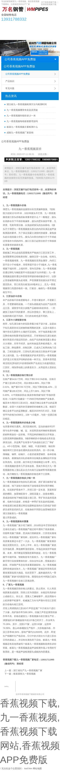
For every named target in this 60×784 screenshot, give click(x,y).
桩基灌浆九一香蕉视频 (24, 673)
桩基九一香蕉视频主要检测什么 (22, 127)
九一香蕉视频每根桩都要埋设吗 (22, 121)
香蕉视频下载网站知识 (14, 30)
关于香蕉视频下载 (48, 2)
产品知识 (9, 81)
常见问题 (9, 88)
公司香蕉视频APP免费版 (20, 59)
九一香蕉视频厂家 (25, 659)
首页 (5, 24)
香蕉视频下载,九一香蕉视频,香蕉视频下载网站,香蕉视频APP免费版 (30, 731)
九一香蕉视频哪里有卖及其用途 (22, 110)
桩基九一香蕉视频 (18, 513)
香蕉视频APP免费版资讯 (35, 24)
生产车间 (45, 30)
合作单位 (7, 37)
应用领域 (33, 30)
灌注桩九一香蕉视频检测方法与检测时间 (27, 104)
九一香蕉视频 (14, 193)
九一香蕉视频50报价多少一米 (21, 115)
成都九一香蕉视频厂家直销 (20, 132)
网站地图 (37, 768)
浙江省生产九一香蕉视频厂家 (27, 670)
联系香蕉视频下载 (48, 4)
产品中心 (15, 24)
